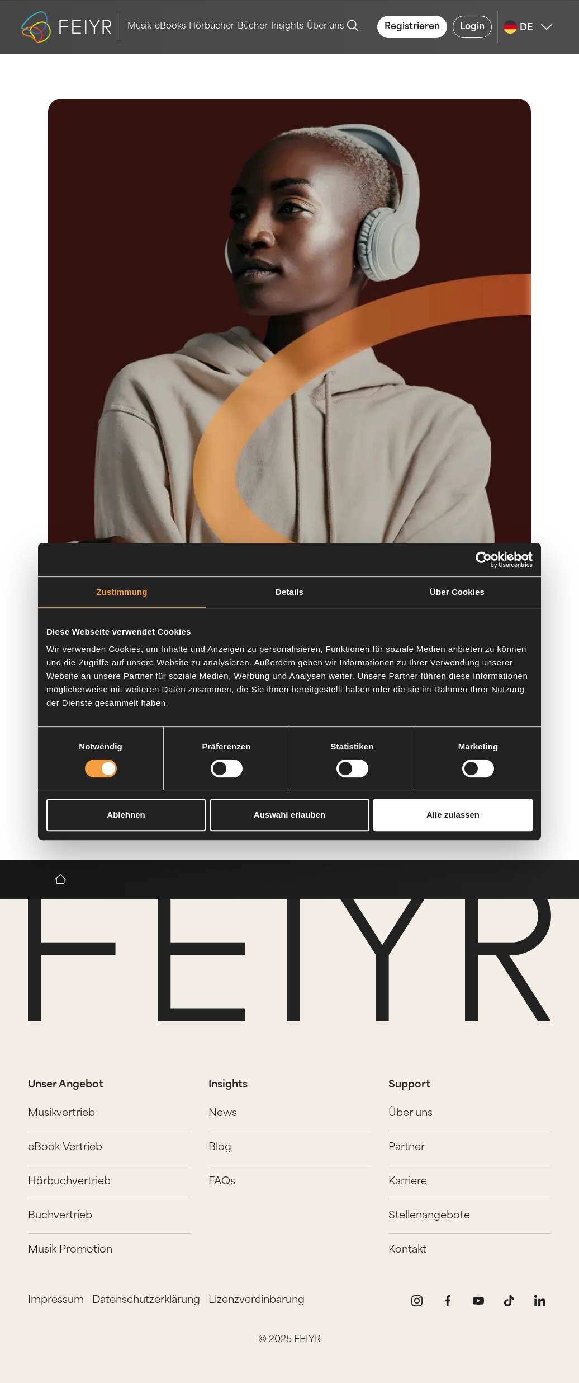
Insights (287, 26)
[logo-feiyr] (70, 27)
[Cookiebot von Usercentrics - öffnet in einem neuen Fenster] (484, 559)
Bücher (253, 26)
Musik (139, 26)
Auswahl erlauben (289, 814)
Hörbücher (211, 26)
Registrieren (412, 26)
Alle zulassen (453, 814)
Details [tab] (289, 592)
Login (472, 26)
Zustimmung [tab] (122, 592)
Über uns (325, 26)
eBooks (170, 26)
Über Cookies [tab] (457, 592)
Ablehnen (126, 814)
